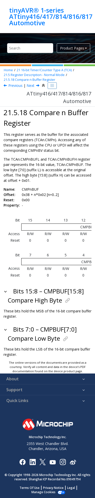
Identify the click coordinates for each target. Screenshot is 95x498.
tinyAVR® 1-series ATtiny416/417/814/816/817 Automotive (50, 16)
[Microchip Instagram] (63, 462)
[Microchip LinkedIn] (32, 462)
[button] (6, 291)
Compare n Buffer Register (29, 80)
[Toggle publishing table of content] (52, 85)
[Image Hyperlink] (52, 462)
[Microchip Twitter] (43, 462)
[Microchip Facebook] (22, 462)
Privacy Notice (53, 488)
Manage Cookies (43, 492)
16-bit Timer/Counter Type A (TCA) (44, 70)
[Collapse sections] (44, 85)
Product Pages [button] (72, 48)
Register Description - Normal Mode (34, 75)
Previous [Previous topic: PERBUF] (15, 85)
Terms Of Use (30, 488)
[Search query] (30, 48)
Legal (71, 488)
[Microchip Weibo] (73, 462)
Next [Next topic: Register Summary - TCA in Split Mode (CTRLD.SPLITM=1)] (30, 85)
